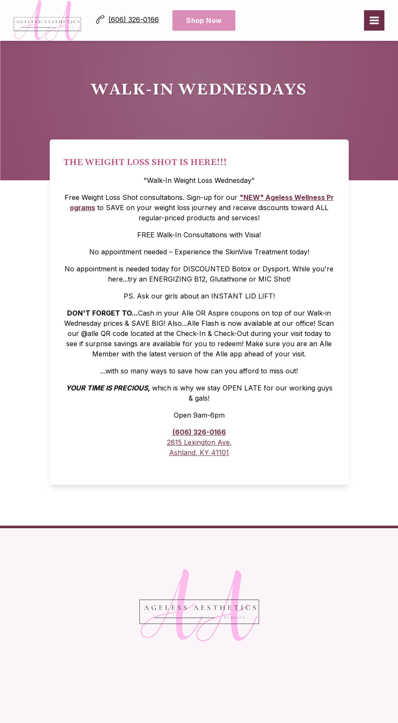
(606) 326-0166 (199, 432)
